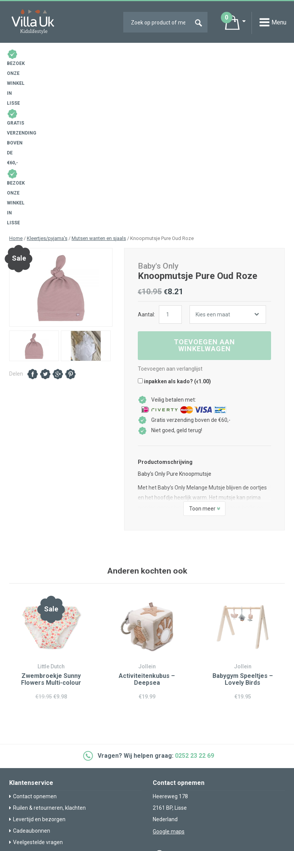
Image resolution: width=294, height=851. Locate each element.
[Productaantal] (170, 145)
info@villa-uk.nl (178, 698)
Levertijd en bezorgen (37, 650)
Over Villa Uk (26, 762)
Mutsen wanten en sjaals (99, 69)
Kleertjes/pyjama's (47, 69)
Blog (16, 734)
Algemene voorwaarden (182, 782)
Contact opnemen (33, 627)
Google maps (169, 662)
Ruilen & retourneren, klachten (47, 638)
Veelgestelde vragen (36, 673)
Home (16, 69)
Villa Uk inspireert (31, 745)
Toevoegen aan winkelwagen (204, 176)
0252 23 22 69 (194, 586)
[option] (60, 118)
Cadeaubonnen (29, 661)
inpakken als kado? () (174, 212)
